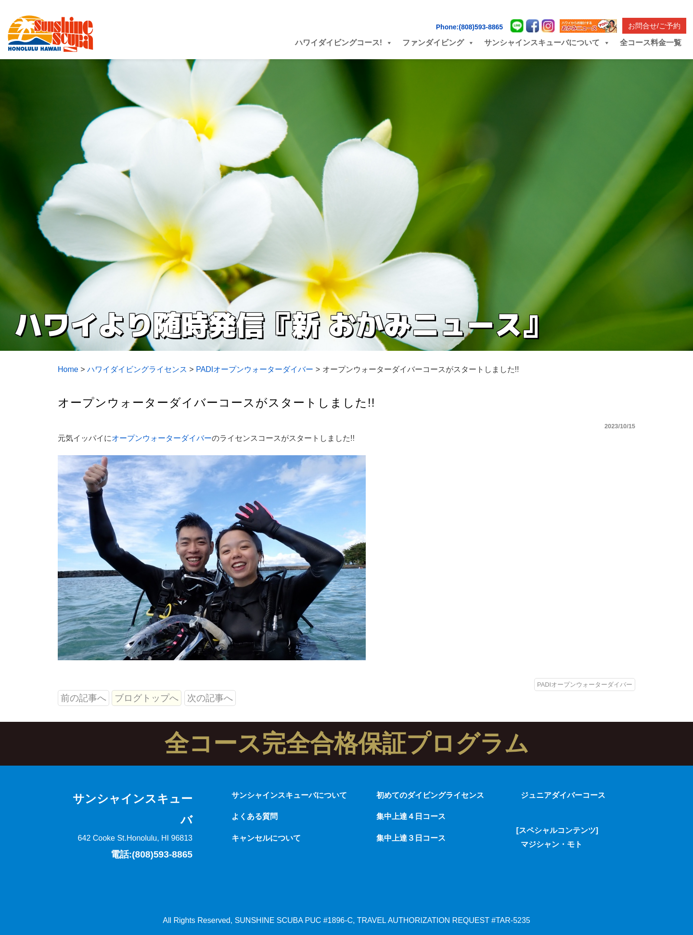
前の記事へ (83, 698)
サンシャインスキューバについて (289, 795)
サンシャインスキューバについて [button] (547, 42)
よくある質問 (254, 816)
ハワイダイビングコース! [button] (344, 42)
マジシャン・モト (551, 844)
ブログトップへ (147, 698)
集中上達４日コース (411, 816)
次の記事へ (210, 698)
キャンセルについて (266, 838)
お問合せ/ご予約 (654, 26)
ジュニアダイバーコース (563, 795)
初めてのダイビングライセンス (430, 795)
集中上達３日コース (411, 838)
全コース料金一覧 (650, 42)
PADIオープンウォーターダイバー (584, 684)
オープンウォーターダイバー (162, 438)
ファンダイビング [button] (438, 42)
